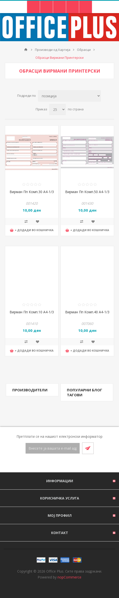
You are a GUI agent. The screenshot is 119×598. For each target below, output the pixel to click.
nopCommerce (69, 577)
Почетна (25, 50)
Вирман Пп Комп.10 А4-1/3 (32, 312)
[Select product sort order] (69, 95)
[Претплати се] (53, 448)
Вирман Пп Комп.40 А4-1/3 (87, 312)
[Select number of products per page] (57, 109)
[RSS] (65, 463)
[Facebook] (54, 463)
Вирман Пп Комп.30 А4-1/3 (32, 191)
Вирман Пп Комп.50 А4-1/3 (87, 191)
